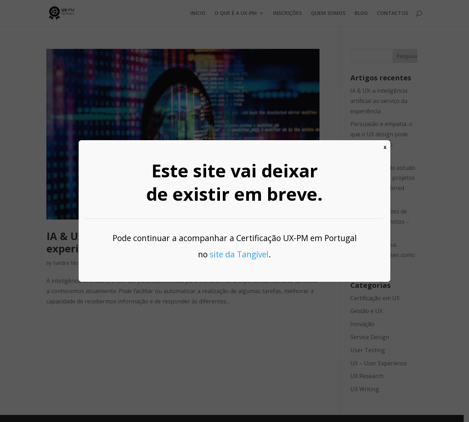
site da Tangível (239, 254)
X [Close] (385, 147)
